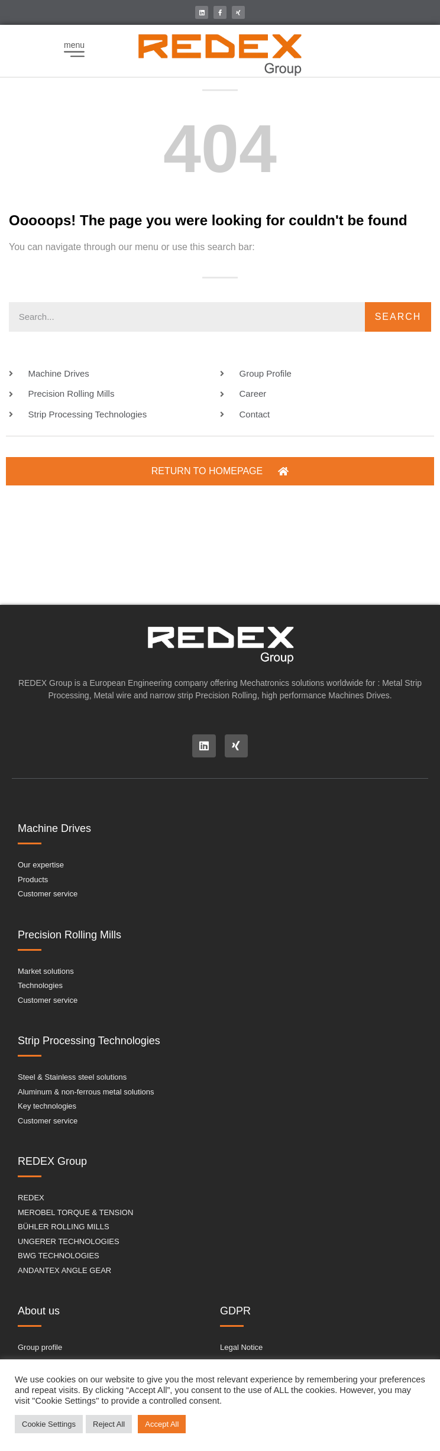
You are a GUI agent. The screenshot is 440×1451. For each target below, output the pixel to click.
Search (398, 317)
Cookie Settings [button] (49, 1424)
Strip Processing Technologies (89, 1041)
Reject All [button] (109, 1424)
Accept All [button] (162, 1424)
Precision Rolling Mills (69, 935)
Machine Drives (54, 828)
